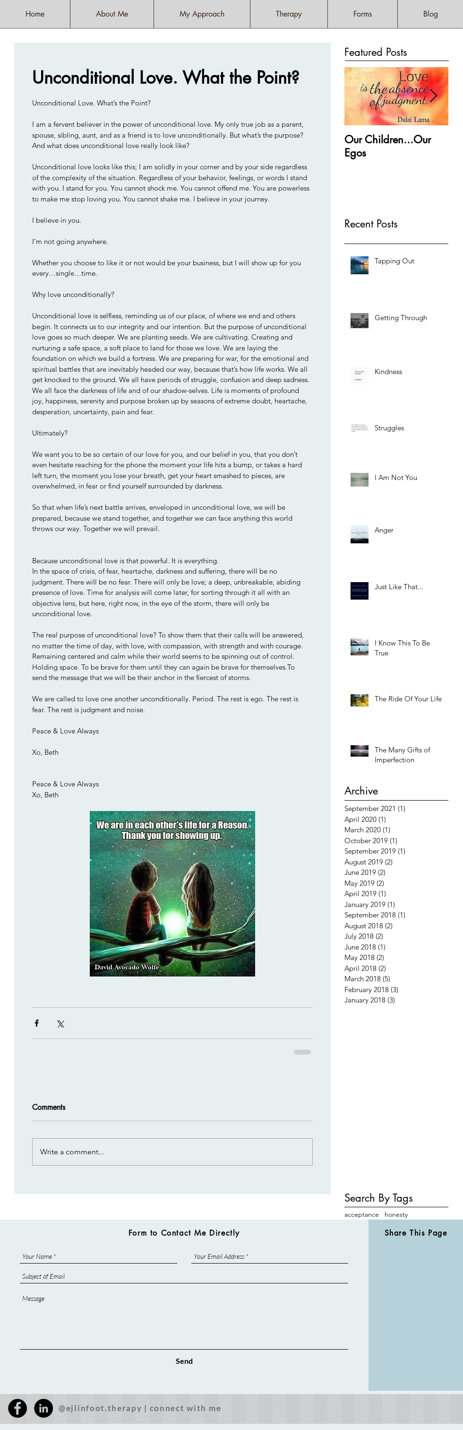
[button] (288, 14)
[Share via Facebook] (36, 1023)
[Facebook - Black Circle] (17, 1408)
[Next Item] (433, 96)
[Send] (184, 1361)
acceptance (361, 1214)
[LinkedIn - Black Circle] (43, 1408)
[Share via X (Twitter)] (59, 1023)
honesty (396, 1214)
